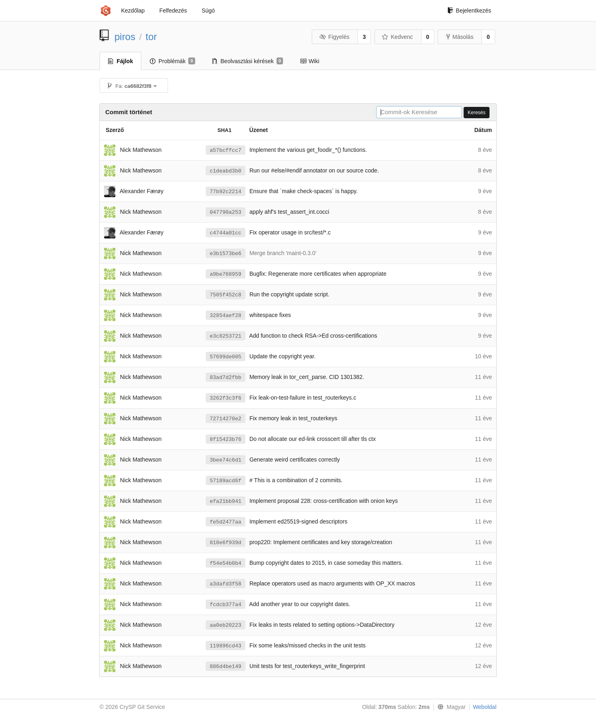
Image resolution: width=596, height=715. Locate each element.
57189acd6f (225, 481)
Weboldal (484, 707)
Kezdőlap (133, 10)
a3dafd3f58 (225, 584)
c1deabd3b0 (225, 171)
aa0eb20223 (225, 625)
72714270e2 (225, 419)
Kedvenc (397, 37)
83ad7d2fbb (225, 378)
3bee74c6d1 (225, 460)
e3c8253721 (225, 336)
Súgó (208, 10)
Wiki (309, 61)
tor (151, 36)
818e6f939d (225, 543)
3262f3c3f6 (225, 398)
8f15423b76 (225, 439)
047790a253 (225, 212)
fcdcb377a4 (225, 605)
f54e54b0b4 (225, 563)
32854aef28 (225, 316)
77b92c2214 (225, 192)
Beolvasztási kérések (247, 61)
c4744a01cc (225, 233)
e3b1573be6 (225, 254)
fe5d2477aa (225, 522)
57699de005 (225, 357)
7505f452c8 (225, 295)
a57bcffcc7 (225, 150)
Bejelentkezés (469, 10)
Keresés (476, 112)
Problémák (172, 61)
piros (125, 36)
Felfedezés (173, 10)
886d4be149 (225, 667)
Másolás (459, 37)
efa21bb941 (225, 501)
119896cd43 (225, 646)
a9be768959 (225, 274)
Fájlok (120, 61)
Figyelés (334, 37)
